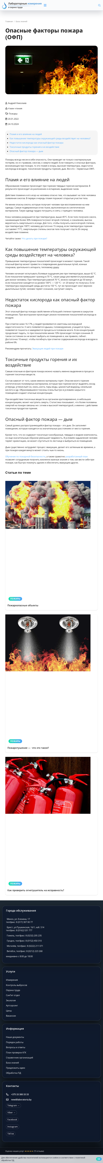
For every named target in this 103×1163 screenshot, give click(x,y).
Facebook (12, 1119)
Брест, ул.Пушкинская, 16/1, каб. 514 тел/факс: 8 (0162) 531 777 (25, 929)
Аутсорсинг (12, 1005)
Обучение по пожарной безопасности (25, 456)
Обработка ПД (13, 1072)
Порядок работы (14, 1042)
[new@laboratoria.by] (8, 1099)
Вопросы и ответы (15, 1047)
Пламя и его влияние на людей (26, 134)
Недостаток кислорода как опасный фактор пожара (36, 142)
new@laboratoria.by (21, 1099)
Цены (9, 1010)
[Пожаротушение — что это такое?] (51, 683)
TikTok (10, 1133)
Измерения (12, 979)
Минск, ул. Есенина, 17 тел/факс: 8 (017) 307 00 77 (19, 921)
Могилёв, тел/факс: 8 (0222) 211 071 (25, 945)
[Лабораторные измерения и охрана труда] (22, 5)
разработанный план (76, 456)
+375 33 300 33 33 (20, 1094)
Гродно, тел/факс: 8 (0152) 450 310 (24, 940)
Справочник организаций (19, 1057)
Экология (11, 1000)
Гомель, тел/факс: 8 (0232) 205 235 (24, 935)
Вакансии (11, 1015)
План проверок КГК (16, 1052)
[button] (55, 5)
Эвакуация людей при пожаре (47, 348)
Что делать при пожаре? (34, 238)
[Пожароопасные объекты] (51, 545)
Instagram (12, 1126)
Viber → (11, 1112)
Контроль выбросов (16, 985)
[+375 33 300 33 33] (8, 1094)
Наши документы (15, 1037)
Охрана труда (13, 990)
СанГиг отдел (13, 995)
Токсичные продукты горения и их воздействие (34, 147)
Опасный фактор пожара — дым (26, 151)
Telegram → (13, 1105)
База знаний (12, 1062)
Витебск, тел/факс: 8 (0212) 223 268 (24, 951)
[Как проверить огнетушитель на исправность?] (51, 826)
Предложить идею (15, 1067)
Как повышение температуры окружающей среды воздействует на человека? (50, 138)
